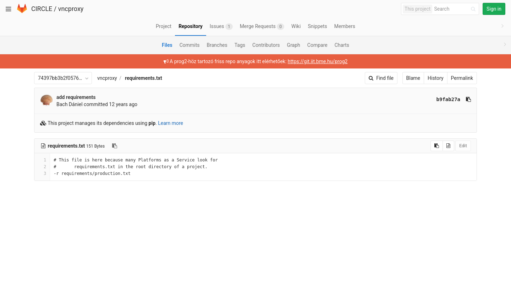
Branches (217, 45)
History (436, 78)
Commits (190, 45)
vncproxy (71, 8)
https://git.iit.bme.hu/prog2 (318, 61)
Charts (342, 45)
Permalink (462, 78)
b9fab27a (448, 99)
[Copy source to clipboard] (436, 146)
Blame (413, 78)
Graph (293, 45)
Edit (463, 145)
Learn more (170, 123)
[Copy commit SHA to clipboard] (468, 99)
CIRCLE (41, 8)
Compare (317, 45)
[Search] (456, 9)
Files (167, 45)
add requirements (75, 97)
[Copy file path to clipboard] (114, 145)
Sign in (494, 9)
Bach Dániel (69, 104)
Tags (240, 45)
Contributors (266, 45)
